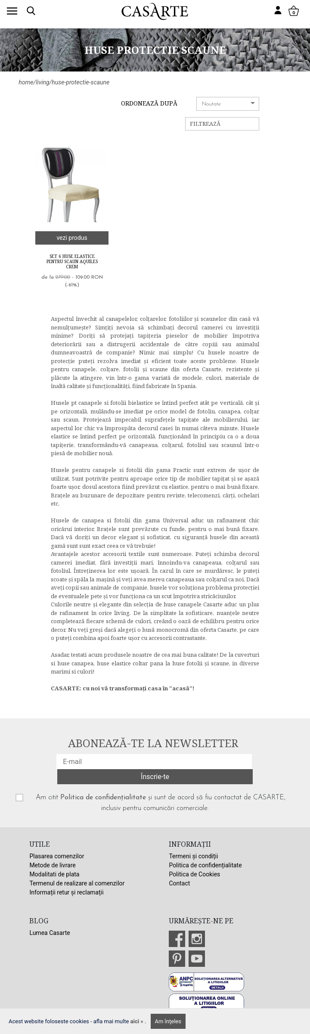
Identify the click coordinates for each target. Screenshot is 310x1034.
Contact (179, 883)
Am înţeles (168, 1021)
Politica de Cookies (194, 874)
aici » (137, 1021)
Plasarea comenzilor (56, 856)
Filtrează (205, 123)
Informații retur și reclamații (66, 892)
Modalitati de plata (54, 874)
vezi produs (71, 237)
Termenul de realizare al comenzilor (76, 883)
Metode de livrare (52, 865)
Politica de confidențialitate (103, 797)
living (43, 82)
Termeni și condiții (193, 856)
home (26, 82)
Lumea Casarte (49, 932)
